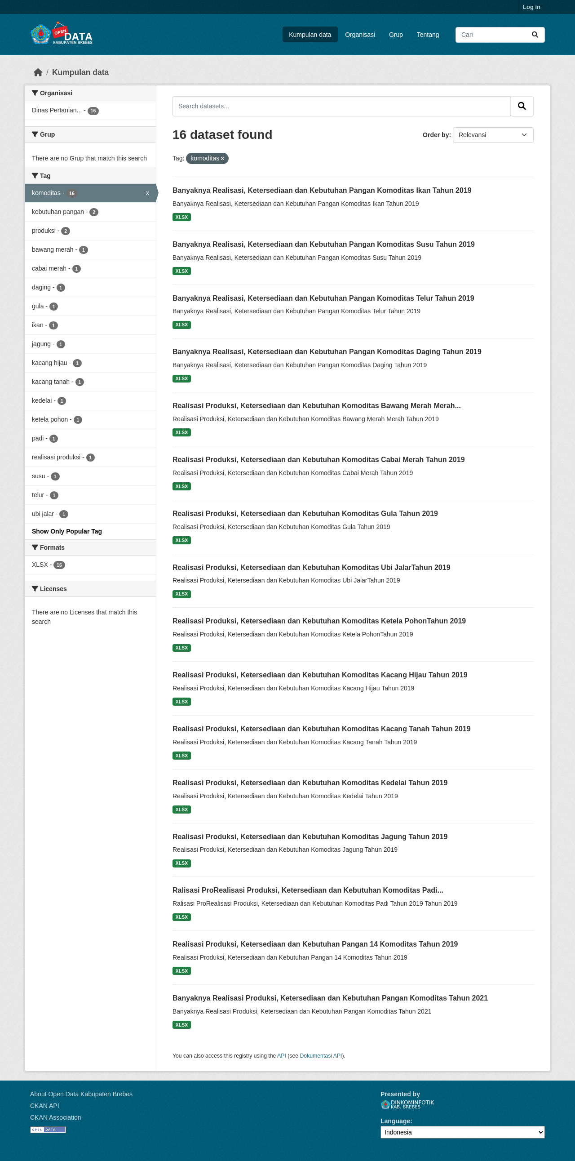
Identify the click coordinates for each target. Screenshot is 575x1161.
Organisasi (360, 34)
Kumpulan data (310, 34)
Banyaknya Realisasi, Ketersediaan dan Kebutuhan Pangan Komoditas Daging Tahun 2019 (327, 352)
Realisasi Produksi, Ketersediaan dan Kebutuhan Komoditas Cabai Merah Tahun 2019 (318, 459)
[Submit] (535, 35)
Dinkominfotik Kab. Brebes (407, 1104)
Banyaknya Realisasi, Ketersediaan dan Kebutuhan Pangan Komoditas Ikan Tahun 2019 (322, 190)
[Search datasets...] (500, 35)
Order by (436, 134)
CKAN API (44, 1105)
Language (395, 1121)
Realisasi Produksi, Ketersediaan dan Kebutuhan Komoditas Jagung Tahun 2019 (309, 837)
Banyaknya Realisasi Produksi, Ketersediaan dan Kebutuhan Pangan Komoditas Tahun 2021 (330, 998)
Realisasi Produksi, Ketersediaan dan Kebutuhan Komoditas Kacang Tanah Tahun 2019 (321, 729)
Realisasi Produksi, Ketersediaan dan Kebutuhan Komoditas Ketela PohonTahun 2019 (319, 621)
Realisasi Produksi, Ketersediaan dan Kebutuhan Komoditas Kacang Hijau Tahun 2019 (320, 675)
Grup (396, 34)
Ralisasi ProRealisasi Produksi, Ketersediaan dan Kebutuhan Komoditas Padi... (307, 890)
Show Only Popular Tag (67, 531)
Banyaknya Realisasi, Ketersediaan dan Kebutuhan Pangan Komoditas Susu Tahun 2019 (323, 244)
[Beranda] (38, 72)
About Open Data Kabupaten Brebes (81, 1094)
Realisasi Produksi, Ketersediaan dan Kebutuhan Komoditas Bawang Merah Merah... (316, 405)
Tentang (428, 34)
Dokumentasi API (321, 1056)
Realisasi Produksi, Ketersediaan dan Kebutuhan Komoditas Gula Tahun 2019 (305, 513)
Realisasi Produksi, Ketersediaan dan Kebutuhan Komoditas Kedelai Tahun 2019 (309, 783)
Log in (531, 7)
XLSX (182, 217)
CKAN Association (55, 1117)
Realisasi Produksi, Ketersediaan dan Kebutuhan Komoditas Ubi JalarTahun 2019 (311, 567)
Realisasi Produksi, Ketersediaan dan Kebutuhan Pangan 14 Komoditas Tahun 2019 (315, 944)
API (281, 1056)
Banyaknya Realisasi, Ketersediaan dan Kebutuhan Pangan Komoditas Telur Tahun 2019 (323, 298)
